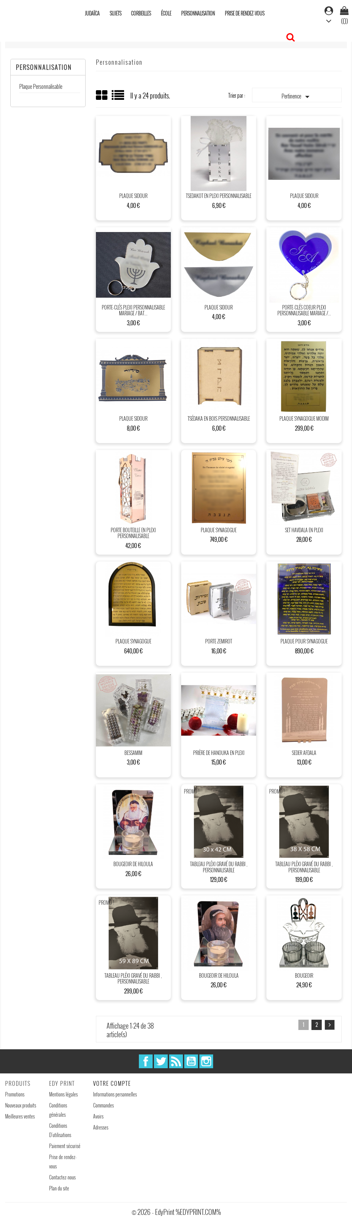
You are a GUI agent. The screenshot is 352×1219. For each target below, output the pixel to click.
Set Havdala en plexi (304, 530)
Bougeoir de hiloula (133, 864)
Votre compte (112, 1083)
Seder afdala (304, 752)
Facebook (146, 1061)
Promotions (14, 1094)
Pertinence (297, 97)
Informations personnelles (115, 1094)
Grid (102, 95)
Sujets (115, 13)
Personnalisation (198, 13)
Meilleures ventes (20, 1116)
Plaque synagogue (218, 530)
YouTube (191, 1061)
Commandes (103, 1105)
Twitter (161, 1061)
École (166, 13)
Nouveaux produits (20, 1105)
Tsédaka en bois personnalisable (219, 418)
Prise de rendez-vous (244, 13)
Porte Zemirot (218, 641)
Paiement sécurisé (64, 1145)
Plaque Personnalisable (40, 86)
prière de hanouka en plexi (218, 752)
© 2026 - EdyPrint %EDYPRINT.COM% (176, 1212)
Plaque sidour (133, 195)
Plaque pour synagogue (304, 641)
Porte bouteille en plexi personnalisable (133, 533)
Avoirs (98, 1116)
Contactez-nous (62, 1177)
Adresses (100, 1127)
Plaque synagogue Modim (304, 418)
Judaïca (92, 13)
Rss (176, 1061)
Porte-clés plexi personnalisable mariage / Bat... (133, 310)
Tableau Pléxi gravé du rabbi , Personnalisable (219, 867)
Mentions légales (63, 1094)
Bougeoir (304, 975)
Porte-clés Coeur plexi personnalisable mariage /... (304, 310)
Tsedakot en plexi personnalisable (218, 195)
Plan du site (59, 1188)
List (118, 97)
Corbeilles (141, 13)
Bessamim (133, 752)
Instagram (206, 1061)
